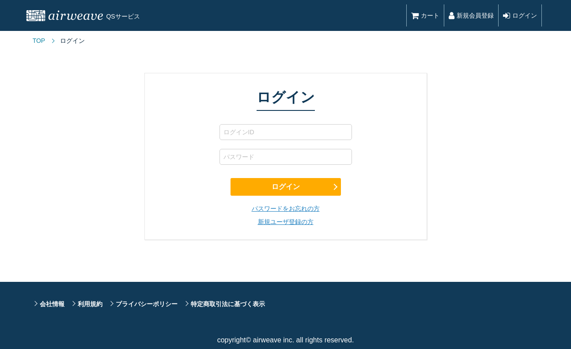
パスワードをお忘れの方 (286, 208)
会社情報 (52, 303)
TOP (39, 40)
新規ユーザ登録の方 (286, 221)
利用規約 (90, 303)
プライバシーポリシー (147, 303)
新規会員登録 (471, 15)
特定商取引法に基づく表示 (228, 303)
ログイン (520, 15)
